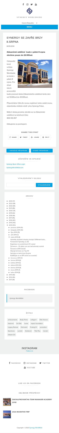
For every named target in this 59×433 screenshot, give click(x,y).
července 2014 (16, 258)
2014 (10, 225)
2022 (11, 206)
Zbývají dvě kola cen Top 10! (19, 251)
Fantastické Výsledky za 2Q (19, 242)
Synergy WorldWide (16, 298)
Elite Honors (44, 320)
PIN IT (46, 137)
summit (20, 331)
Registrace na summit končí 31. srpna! (22, 244)
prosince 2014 (16, 228)
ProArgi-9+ (33, 327)
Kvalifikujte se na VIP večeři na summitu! (23, 256)
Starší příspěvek (41, 151)
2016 (10, 220)
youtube (29, 368)
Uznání (45, 331)
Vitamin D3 (11, 335)
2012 (10, 277)
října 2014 (14, 232)
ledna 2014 (14, 272)
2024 (11, 201)
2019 (10, 213)
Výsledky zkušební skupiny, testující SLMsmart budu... (28, 240)
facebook (15, 363)
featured (11, 324)
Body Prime (24, 320)
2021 (10, 208)
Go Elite (19, 324)
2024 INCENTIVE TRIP (20, 412)
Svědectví (28, 331)
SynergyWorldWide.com (15, 168)
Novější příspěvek (18, 151)
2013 (10, 275)
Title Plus (37, 331)
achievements (12, 320)
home (26, 324)
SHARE (13, 137)
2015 (10, 223)
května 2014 (15, 263)
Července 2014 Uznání (18, 249)
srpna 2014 (15, 237)
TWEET (24, 137)
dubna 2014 (15, 265)
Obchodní (24, 327)
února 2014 (15, 270)
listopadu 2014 (16, 230)
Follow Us (29, 351)
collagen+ (33, 320)
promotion (43, 327)
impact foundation (37, 324)
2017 (10, 218)
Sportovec (11, 331)
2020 (11, 211)
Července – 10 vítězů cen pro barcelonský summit (27, 246)
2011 (10, 280)
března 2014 (15, 268)
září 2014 (14, 235)
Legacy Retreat (13, 327)
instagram (30, 363)
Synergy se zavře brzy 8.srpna (20, 253)
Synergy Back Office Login (16, 164)
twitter (44, 363)
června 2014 (15, 260)
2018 (10, 216)
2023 (11, 204)
